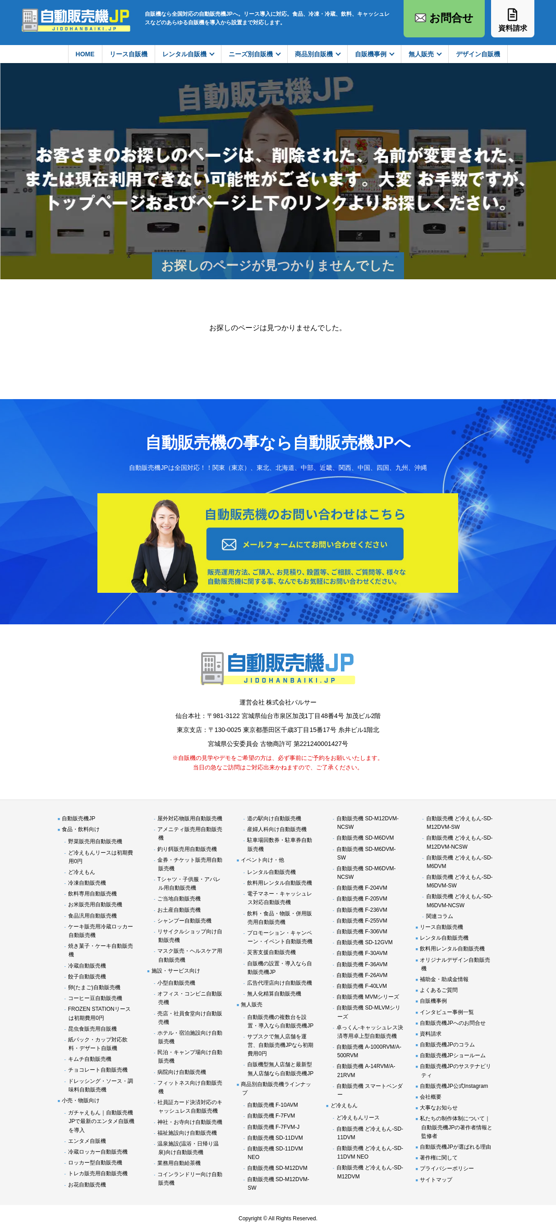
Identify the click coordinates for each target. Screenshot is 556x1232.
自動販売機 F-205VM (361, 899)
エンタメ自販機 (87, 1141)
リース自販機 (128, 54)
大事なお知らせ (439, 1108)
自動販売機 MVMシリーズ (367, 997)
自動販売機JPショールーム (453, 1055)
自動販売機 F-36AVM (361, 964)
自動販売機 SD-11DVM (275, 1138)
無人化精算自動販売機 (274, 994)
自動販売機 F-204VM (361, 888)
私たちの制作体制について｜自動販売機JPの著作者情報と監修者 (456, 1127)
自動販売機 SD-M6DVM (365, 838)
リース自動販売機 (441, 927)
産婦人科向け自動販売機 (277, 829)
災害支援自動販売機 (271, 952)
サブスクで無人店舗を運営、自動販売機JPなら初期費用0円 (280, 1045)
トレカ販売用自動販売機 (98, 1173)
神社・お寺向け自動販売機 (189, 1122)
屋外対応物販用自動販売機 (189, 818)
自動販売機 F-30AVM (361, 953)
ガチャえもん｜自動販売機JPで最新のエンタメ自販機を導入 (101, 1121)
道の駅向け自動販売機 (274, 818)
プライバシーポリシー (447, 1168)
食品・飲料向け (81, 829)
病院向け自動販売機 (181, 1072)
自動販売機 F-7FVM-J (273, 1127)
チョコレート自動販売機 (98, 1070)
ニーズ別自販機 (251, 54)
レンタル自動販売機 (271, 872)
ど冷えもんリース (358, 1117)
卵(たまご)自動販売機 (94, 987)
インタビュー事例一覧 (447, 1012)
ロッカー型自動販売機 (95, 1162)
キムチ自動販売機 (89, 1059)
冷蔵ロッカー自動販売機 (98, 1152)
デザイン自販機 (478, 54)
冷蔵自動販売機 (87, 966)
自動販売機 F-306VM (361, 931)
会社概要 (430, 1097)
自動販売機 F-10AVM (272, 1105)
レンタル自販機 (184, 54)
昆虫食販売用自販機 (92, 1029)
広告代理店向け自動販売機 (279, 983)
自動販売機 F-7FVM (271, 1116)
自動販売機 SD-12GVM (364, 942)
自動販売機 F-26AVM (361, 975)
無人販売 (421, 54)
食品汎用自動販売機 (92, 916)
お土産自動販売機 (179, 910)
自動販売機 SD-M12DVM (277, 1168)
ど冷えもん (81, 872)
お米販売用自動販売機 (95, 904)
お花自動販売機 (87, 1185)
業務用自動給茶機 (179, 1163)
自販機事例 (370, 54)
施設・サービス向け (176, 971)
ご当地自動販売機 (179, 899)
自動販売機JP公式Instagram (454, 1086)
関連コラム (439, 916)
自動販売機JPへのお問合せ (453, 1023)
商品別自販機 (314, 54)
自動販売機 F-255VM (361, 921)
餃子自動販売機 (87, 976)
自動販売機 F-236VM (361, 910)
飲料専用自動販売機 (92, 894)
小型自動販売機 (176, 983)
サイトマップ (436, 1180)
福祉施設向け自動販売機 (187, 1133)
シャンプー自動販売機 (184, 921)
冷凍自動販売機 (87, 883)
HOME (85, 54)
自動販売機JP (78, 818)
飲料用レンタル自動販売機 (279, 883)
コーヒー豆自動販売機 (95, 998)
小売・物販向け (81, 1100)
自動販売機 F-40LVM (361, 986)
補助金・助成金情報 (444, 979)
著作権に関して (439, 1158)
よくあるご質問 (439, 990)
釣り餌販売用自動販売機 (187, 849)
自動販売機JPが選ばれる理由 (455, 1147)
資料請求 (430, 1034)
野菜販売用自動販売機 (95, 841)
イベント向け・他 (262, 860)
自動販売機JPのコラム (447, 1044)
